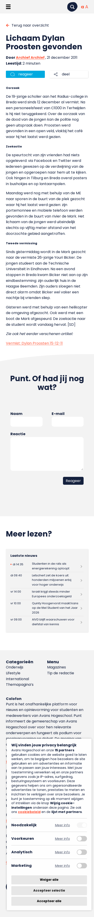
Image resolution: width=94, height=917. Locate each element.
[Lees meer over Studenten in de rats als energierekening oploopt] (47, 566)
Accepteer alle (49, 901)
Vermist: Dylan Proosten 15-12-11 (34, 343)
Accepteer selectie (49, 890)
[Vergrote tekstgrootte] (86, 6)
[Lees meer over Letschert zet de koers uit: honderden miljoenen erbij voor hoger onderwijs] (47, 580)
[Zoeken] (72, 7)
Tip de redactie (60, 673)
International (17, 679)
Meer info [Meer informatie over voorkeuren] (62, 838)
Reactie (17, 434)
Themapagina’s (20, 684)
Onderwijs (14, 667)
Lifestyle (13, 673)
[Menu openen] (8, 7)
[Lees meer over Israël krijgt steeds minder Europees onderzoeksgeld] (47, 594)
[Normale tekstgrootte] (82, 6)
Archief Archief (30, 57)
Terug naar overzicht (30, 25)
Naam (16, 413)
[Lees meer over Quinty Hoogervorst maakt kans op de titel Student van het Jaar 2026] (47, 608)
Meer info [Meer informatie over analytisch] (62, 852)
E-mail (58, 413)
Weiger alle (49, 880)
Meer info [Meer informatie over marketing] (62, 865)
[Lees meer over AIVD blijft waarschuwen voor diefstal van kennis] (47, 622)
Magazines (56, 667)
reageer (25, 74)
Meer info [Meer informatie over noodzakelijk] (62, 825)
